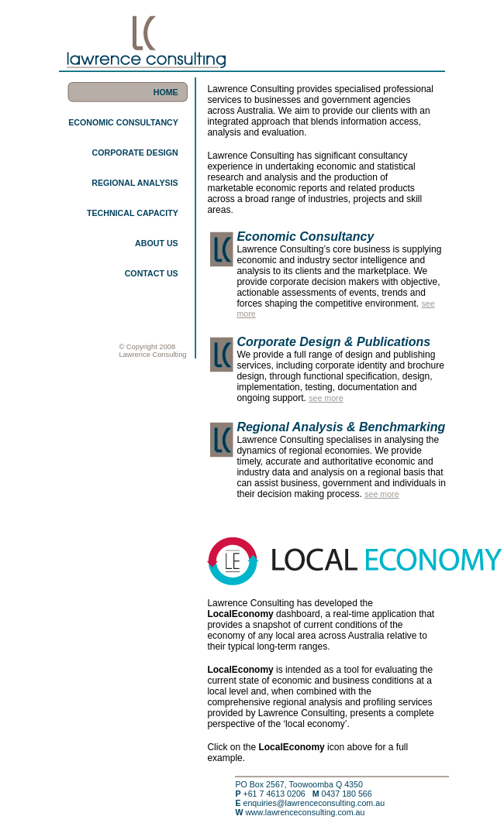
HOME (166, 92)
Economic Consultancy (305, 236)
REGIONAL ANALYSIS (134, 182)
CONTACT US (151, 273)
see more (326, 398)
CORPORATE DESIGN (135, 152)
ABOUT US (156, 243)
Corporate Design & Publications (333, 341)
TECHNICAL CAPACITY (132, 213)
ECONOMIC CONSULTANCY (123, 122)
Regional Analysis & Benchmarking (340, 427)
